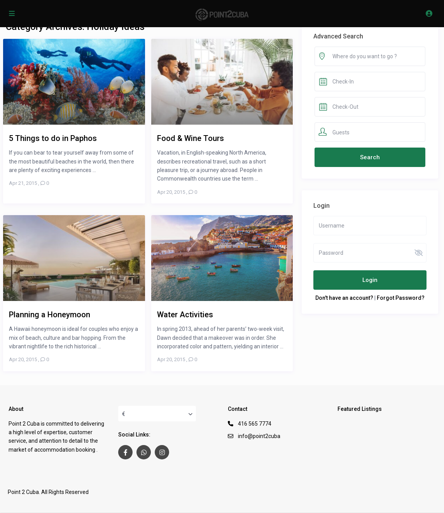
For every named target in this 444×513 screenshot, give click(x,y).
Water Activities (185, 314)
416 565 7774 (254, 424)
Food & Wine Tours (190, 138)
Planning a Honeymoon (49, 314)
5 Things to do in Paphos (53, 138)
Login (370, 279)
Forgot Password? (401, 298)
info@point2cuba (259, 436)
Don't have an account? (344, 298)
